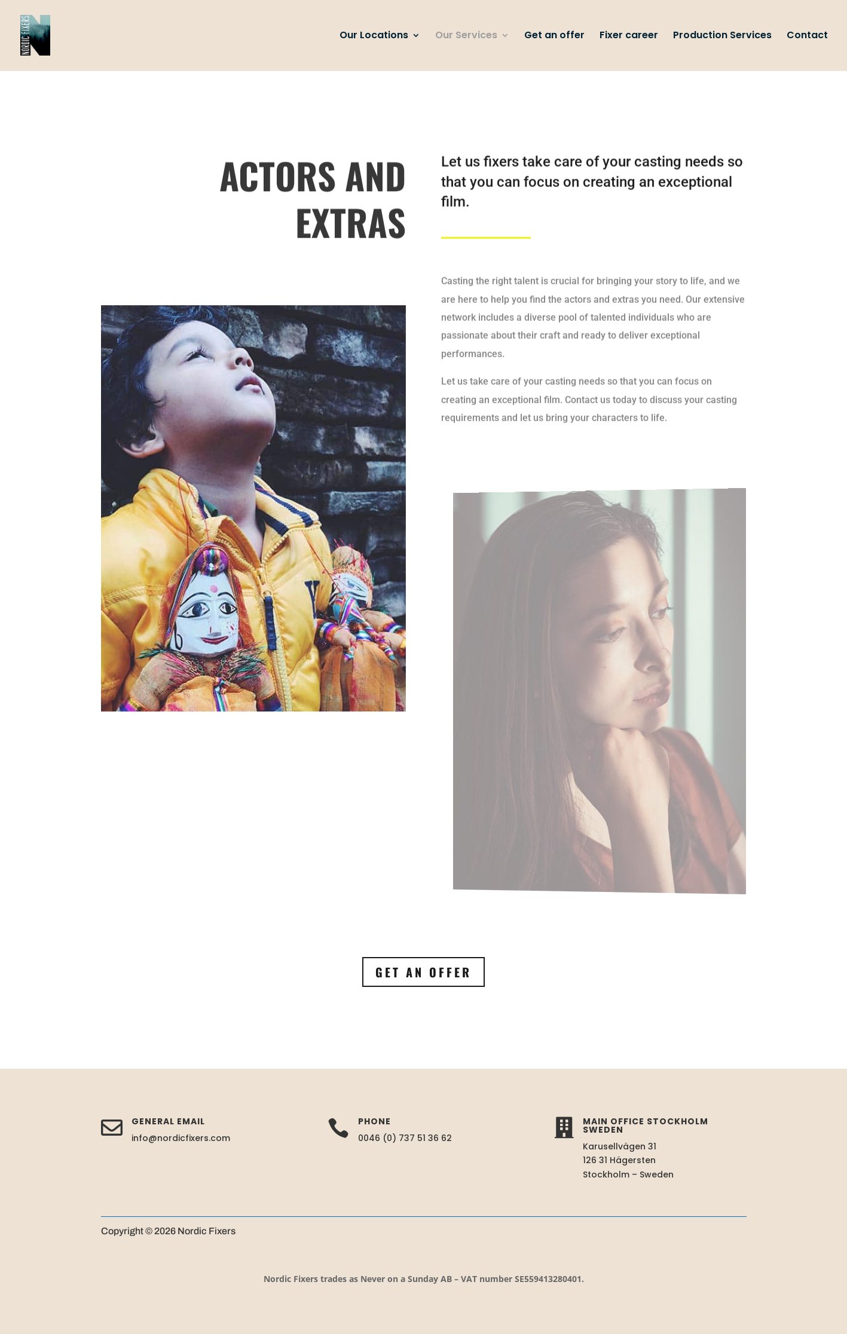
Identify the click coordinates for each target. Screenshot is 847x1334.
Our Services (466, 36)
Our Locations (374, 36)
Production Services (722, 36)
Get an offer (554, 36)
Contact (807, 36)
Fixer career (629, 36)
